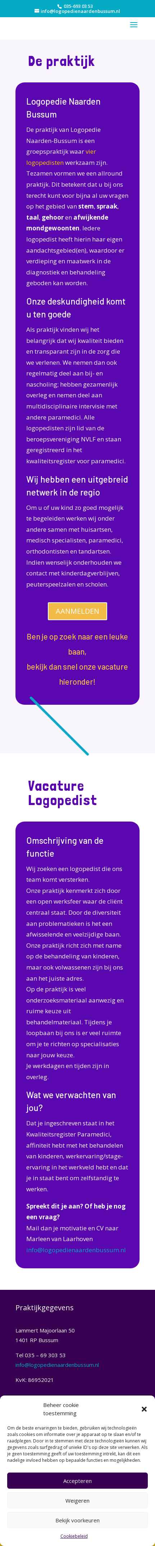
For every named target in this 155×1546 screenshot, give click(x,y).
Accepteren (77, 1480)
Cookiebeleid (74, 1536)
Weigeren (77, 1500)
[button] (144, 1409)
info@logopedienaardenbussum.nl (76, 1250)
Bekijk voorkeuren (77, 1520)
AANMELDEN (77, 611)
